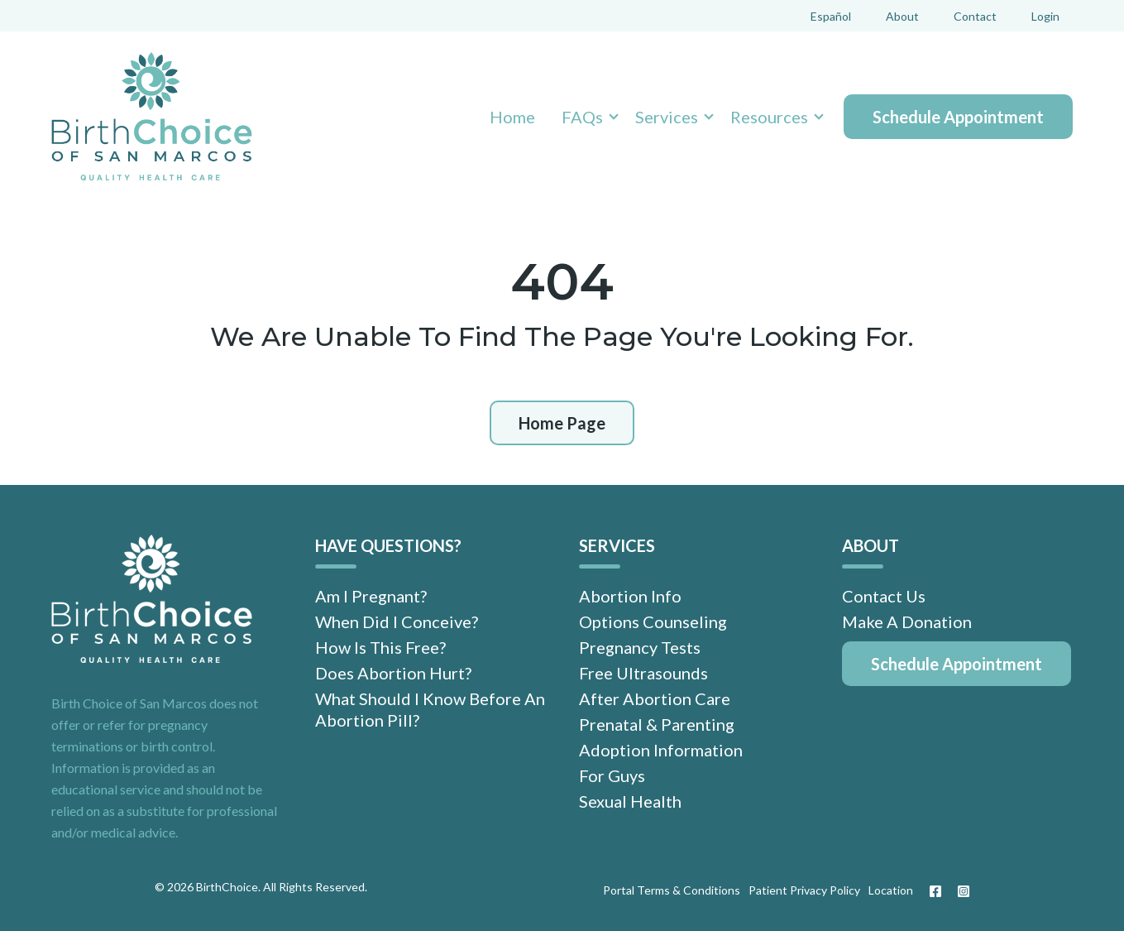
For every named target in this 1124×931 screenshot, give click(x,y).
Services (666, 117)
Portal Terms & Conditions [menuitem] (671, 890)
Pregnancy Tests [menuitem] (640, 647)
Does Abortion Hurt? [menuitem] (393, 673)
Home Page (562, 423)
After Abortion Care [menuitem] (654, 698)
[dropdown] (585, 116)
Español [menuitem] (831, 16)
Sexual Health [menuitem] (630, 801)
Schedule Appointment (958, 117)
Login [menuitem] (1045, 16)
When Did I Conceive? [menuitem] (396, 621)
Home (512, 117)
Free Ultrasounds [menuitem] (643, 673)
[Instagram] (959, 891)
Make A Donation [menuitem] (907, 621)
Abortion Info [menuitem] (630, 596)
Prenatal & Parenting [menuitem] (656, 724)
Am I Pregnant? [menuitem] (371, 596)
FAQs (582, 117)
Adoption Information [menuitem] (661, 750)
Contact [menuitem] (975, 16)
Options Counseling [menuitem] (653, 621)
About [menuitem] (902, 16)
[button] (585, 117)
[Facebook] (935, 891)
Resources (769, 117)
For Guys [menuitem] (612, 775)
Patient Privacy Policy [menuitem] (804, 890)
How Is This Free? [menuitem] (380, 647)
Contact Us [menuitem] (884, 596)
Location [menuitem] (890, 890)
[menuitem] (956, 664)
